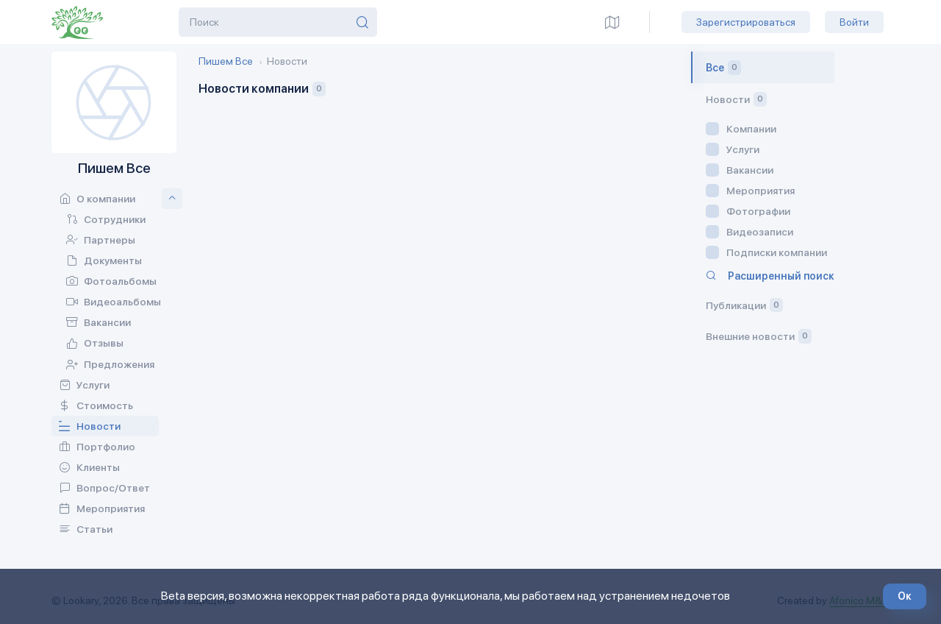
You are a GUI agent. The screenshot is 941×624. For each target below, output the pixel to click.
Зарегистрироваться (745, 22)
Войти (854, 22)
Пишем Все (225, 61)
